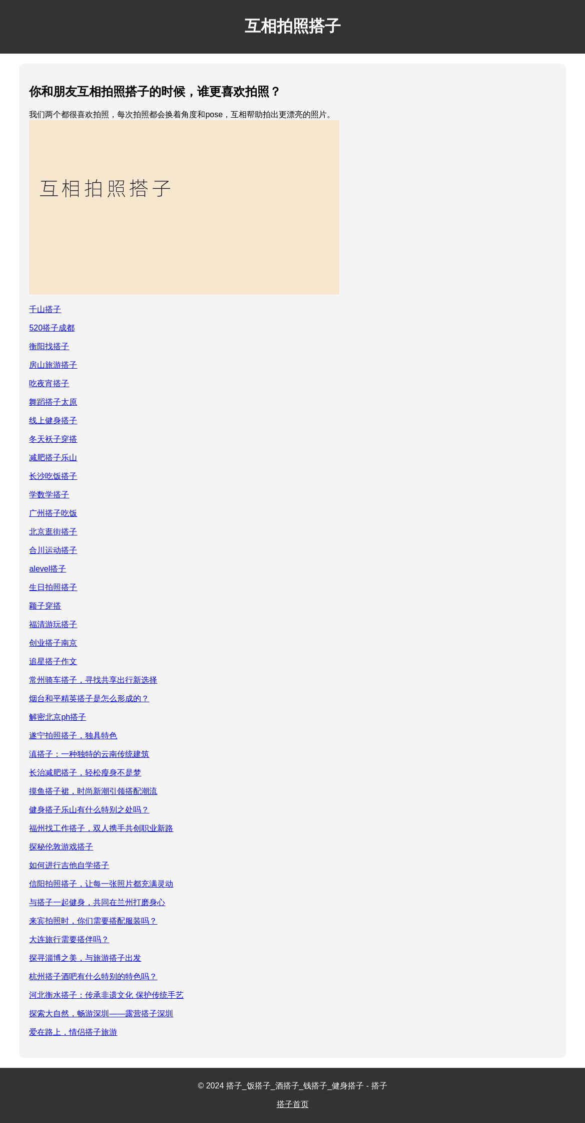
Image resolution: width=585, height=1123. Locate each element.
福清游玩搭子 (53, 624)
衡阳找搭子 (49, 346)
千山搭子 (45, 309)
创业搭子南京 (53, 643)
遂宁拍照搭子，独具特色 (73, 735)
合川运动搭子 (53, 550)
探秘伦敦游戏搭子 (61, 847)
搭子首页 (293, 1104)
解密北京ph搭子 (57, 717)
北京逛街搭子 (53, 531)
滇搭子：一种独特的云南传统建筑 (89, 754)
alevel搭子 (47, 569)
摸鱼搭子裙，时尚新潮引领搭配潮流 (93, 791)
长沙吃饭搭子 (53, 476)
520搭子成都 (52, 328)
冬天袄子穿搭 (53, 439)
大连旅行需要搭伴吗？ (69, 939)
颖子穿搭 (45, 606)
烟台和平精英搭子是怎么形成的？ (89, 698)
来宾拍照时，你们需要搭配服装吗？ (93, 921)
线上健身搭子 (53, 420)
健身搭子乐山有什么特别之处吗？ (89, 809)
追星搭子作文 (53, 661)
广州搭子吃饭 (53, 513)
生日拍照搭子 (53, 587)
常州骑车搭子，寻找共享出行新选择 (93, 680)
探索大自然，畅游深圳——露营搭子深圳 (101, 1013)
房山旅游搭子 (53, 365)
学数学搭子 (49, 494)
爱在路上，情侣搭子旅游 (73, 1032)
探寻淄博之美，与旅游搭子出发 (85, 958)
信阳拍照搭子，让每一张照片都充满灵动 (101, 884)
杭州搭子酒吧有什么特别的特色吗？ (93, 976)
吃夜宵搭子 (49, 383)
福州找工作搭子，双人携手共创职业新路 (101, 828)
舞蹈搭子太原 (53, 402)
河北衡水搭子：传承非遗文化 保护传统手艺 (106, 995)
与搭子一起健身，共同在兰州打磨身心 (97, 902)
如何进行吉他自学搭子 (69, 865)
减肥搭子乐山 (53, 457)
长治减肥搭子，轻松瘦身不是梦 (85, 772)
